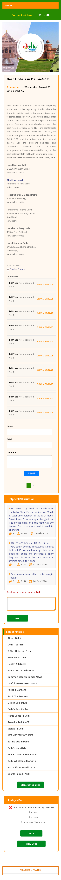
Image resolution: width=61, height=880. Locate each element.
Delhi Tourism (16, 644)
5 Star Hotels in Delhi (20, 651)
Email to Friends (16, 269)
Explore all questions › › (23, 592)
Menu (8, 5)
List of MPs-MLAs (17, 702)
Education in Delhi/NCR (21, 670)
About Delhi (14, 638)
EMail (9, 439)
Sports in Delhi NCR (19, 773)
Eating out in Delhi (18, 741)
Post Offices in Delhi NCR (21, 767)
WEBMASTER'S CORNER (21, 735)
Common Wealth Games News (25, 676)
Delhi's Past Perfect (19, 709)
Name (10, 425)
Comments (12, 452)
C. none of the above (34, 822)
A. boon (34, 812)
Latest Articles (15, 631)
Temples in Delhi (17, 657)
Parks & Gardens (17, 689)
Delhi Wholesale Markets (22, 760)
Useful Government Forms (22, 683)
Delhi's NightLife (17, 748)
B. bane (34, 817)
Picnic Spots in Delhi (19, 715)
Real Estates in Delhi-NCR (22, 754)
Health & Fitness (17, 663)
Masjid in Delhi (16, 728)
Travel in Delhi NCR (18, 722)
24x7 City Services (18, 696)
